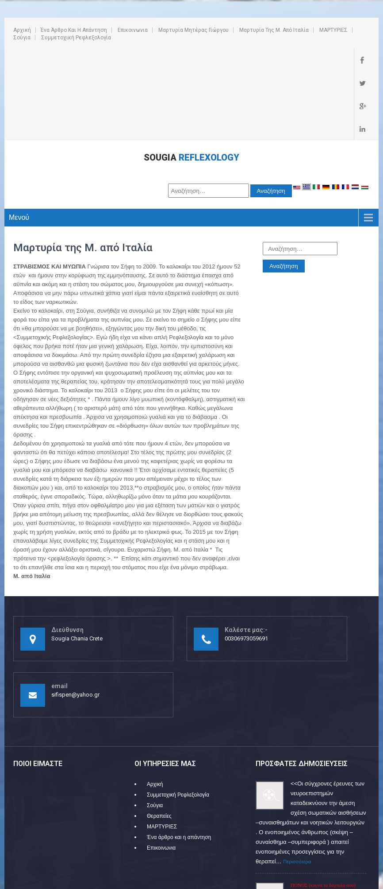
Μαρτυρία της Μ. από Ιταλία (274, 30)
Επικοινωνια (133, 30)
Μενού (19, 148)
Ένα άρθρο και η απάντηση (73, 30)
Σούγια (22, 37)
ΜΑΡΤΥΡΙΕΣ (333, 30)
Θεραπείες (159, 747)
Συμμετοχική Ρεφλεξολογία (76, 37)
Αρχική (22, 30)
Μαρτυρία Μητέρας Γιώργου (193, 30)
